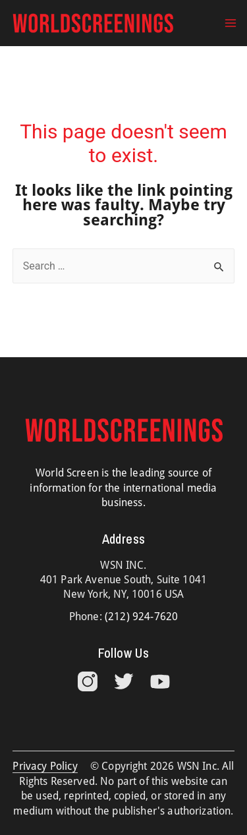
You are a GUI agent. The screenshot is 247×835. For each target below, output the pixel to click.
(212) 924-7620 (141, 616)
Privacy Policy (45, 766)
